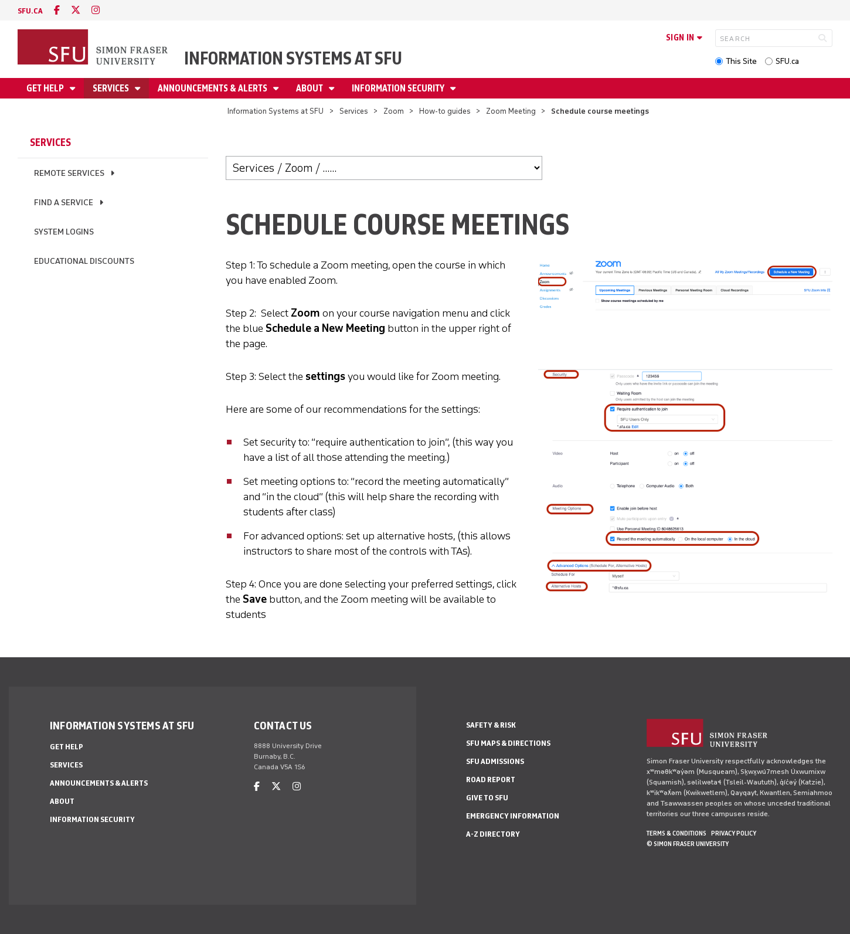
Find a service (63, 203)
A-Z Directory (493, 834)
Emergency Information (512, 816)
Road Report (490, 779)
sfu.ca (30, 11)
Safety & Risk (491, 725)
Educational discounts (84, 261)
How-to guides (445, 111)
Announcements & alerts (213, 88)
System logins (64, 232)
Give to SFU (487, 798)
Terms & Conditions (676, 833)
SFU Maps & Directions (508, 743)
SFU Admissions (495, 761)
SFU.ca (787, 61)
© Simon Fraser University (688, 844)
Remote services (69, 173)
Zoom (394, 111)
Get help (46, 88)
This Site (741, 61)
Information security (399, 88)
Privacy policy (733, 833)
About (310, 88)
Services (112, 88)
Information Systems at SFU (293, 58)
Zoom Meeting (512, 111)
